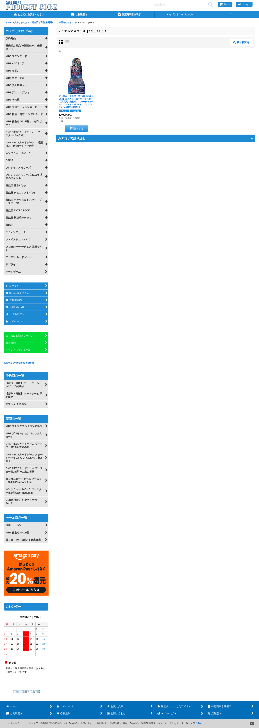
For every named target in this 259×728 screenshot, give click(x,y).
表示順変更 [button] (241, 42)
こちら (198, 723)
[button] (230, 14)
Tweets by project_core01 (19, 362)
